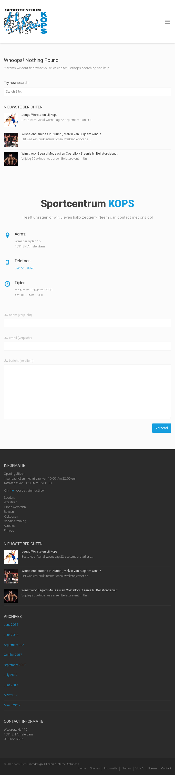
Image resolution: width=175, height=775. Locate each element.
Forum (152, 768)
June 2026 (11, 625)
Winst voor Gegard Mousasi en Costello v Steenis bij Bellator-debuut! (70, 153)
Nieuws (126, 768)
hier (12, 490)
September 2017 (15, 665)
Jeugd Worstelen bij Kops (39, 115)
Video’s (140, 768)
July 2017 (10, 675)
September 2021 (15, 645)
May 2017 (11, 695)
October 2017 (13, 655)
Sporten (95, 768)
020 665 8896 (24, 268)
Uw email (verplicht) (18, 338)
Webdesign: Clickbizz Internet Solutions (54, 764)
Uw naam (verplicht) (18, 315)
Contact (166, 768)
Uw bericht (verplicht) (19, 360)
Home (82, 768)
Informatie (110, 768)
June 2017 (11, 685)
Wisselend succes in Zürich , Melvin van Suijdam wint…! (61, 134)
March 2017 (12, 705)
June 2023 (11, 635)
